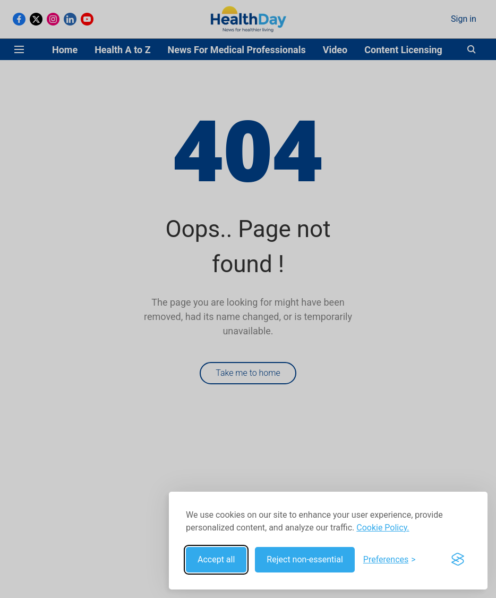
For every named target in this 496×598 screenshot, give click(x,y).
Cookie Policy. (382, 528)
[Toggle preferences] (389, 559)
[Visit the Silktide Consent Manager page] (458, 559)
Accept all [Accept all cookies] (216, 559)
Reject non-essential (305, 559)
